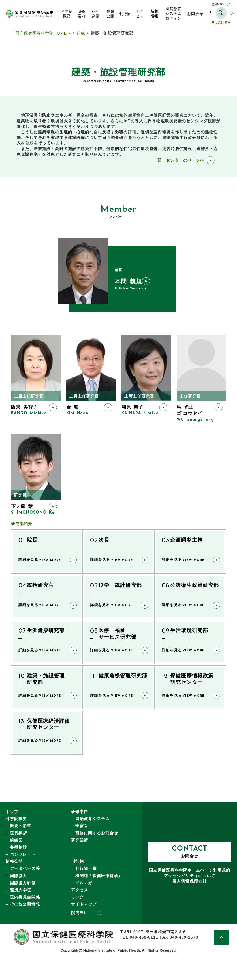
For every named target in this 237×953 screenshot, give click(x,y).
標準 (221, 13)
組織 (81, 33)
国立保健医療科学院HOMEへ (43, 33)
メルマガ (83, 883)
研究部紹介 (22, 523)
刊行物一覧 (86, 868)
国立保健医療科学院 (189, 870)
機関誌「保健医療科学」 (98, 875)
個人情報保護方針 (189, 881)
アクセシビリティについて (189, 875)
